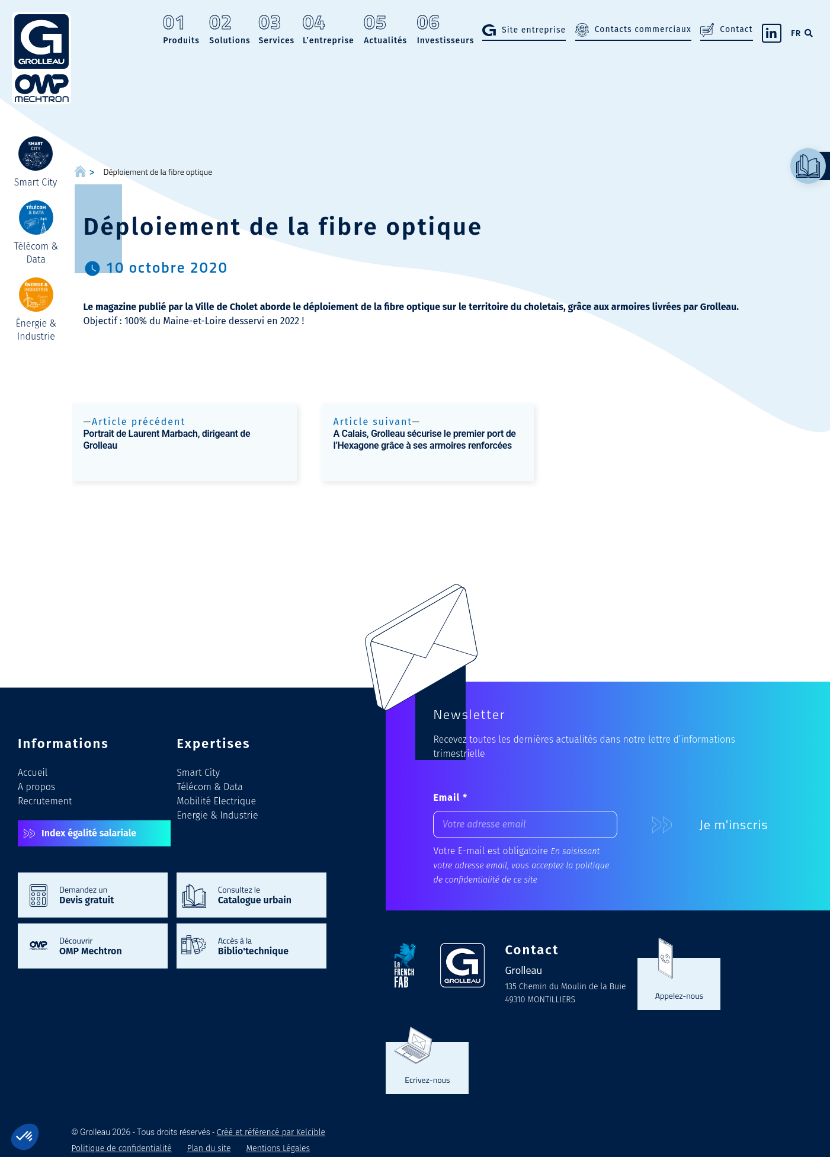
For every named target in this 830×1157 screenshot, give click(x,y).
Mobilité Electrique (216, 801)
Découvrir (107, 945)
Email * (450, 797)
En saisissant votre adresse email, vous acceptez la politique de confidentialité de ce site (521, 865)
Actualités (385, 30)
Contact (736, 29)
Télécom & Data (210, 786)
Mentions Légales (278, 1148)
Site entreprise (534, 30)
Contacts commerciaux (643, 29)
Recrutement (45, 801)
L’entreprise (328, 30)
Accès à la (266, 945)
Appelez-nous (679, 995)
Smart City (198, 772)
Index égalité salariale (88, 833)
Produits (181, 30)
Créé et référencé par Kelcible (271, 1132)
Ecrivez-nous (427, 1079)
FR (796, 33)
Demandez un (107, 894)
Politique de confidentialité (122, 1148)
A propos (36, 786)
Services (276, 30)
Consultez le (266, 894)
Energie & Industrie (217, 815)
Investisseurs (446, 30)
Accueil (32, 772)
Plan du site (209, 1148)
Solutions (229, 30)
